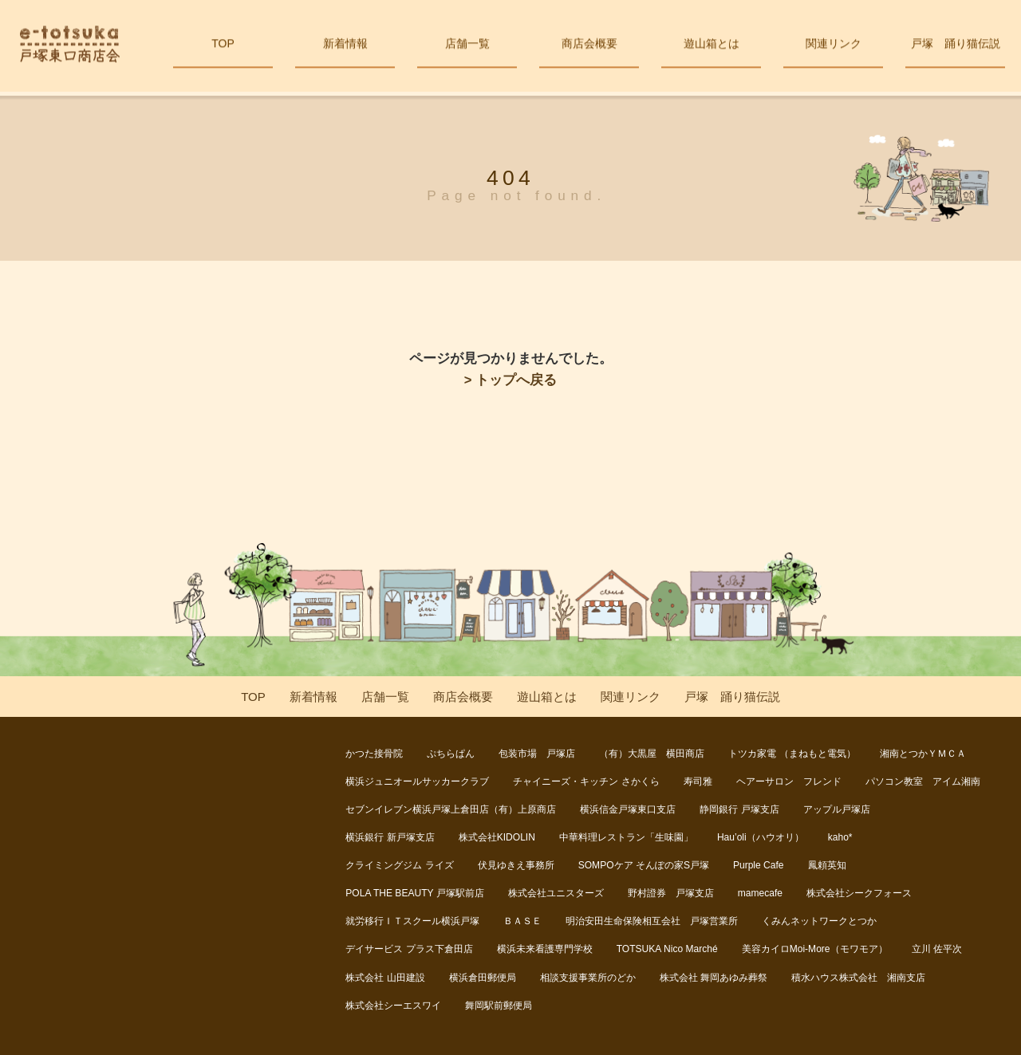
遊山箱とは (711, 46)
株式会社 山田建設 (384, 977)
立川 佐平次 (937, 949)
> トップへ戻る (510, 380)
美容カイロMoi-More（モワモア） (815, 949)
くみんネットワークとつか (819, 921)
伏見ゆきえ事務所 (516, 865)
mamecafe (760, 893)
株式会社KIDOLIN (497, 837)
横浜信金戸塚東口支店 (628, 809)
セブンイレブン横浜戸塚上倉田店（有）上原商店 (450, 809)
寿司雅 (698, 781)
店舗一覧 (467, 46)
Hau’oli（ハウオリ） (760, 837)
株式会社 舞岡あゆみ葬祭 (713, 977)
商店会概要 (589, 46)
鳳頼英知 (827, 865)
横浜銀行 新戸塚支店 (389, 837)
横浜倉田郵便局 (482, 977)
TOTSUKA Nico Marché (667, 949)
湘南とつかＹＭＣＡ (923, 753)
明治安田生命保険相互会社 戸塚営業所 (652, 921)
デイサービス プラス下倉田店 (408, 949)
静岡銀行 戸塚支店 (739, 809)
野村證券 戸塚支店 (671, 893)
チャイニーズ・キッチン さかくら (586, 781)
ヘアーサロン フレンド (789, 781)
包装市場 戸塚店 (537, 753)
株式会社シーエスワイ (393, 1005)
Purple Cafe (758, 865)
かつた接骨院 (374, 753)
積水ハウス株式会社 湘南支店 (858, 977)
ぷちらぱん (451, 753)
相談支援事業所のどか (588, 977)
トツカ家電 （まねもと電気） (791, 753)
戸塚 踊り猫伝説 (955, 46)
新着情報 (345, 46)
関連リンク (833, 46)
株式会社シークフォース (859, 893)
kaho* (840, 837)
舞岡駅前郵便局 (498, 1005)
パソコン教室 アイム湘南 (922, 781)
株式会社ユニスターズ (556, 893)
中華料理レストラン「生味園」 (626, 837)
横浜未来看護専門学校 (545, 949)
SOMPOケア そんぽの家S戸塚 (643, 865)
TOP (223, 46)
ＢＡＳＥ (522, 921)
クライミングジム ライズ (399, 865)
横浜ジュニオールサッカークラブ (417, 781)
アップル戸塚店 (836, 809)
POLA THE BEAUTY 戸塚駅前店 (414, 893)
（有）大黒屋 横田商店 (651, 753)
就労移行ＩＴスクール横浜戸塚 (412, 921)
